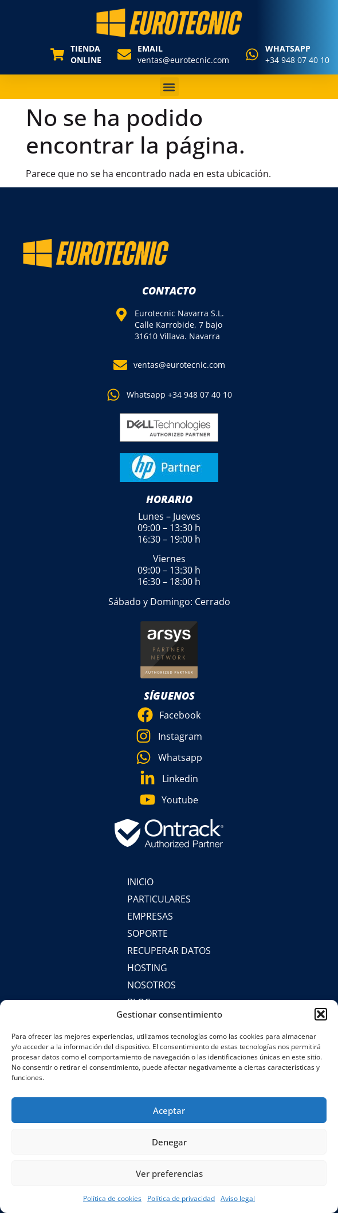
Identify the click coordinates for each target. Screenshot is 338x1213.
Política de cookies (112, 1198)
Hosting (147, 967)
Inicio (140, 882)
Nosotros (151, 985)
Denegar (169, 1142)
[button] (321, 1014)
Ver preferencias (169, 1173)
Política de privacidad (181, 1198)
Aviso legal (238, 1198)
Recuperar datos (169, 950)
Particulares (159, 899)
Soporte (147, 933)
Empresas (150, 916)
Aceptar (169, 1110)
